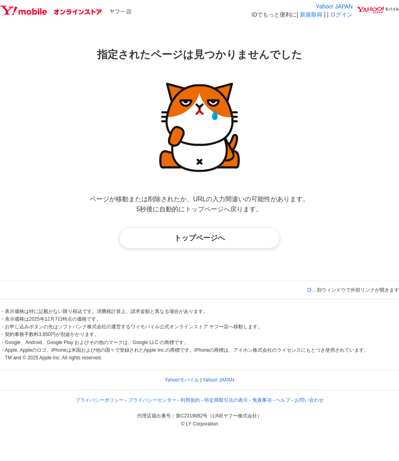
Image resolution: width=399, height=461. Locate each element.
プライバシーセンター (152, 400)
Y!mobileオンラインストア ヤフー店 (65, 10)
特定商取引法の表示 (226, 400)
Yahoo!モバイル (182, 380)
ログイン (341, 14)
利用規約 (190, 400)
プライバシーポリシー (99, 400)
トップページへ (199, 238)
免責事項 (262, 400)
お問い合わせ (309, 400)
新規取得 (311, 14)
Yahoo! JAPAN (334, 6)
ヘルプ (283, 400)
